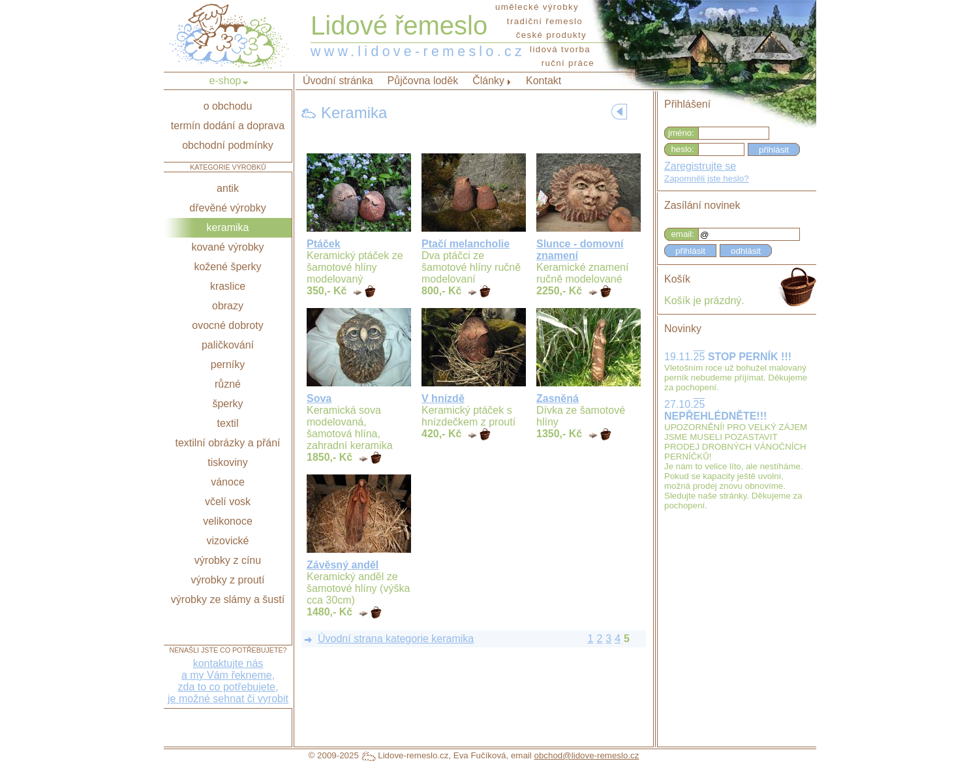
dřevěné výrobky (227, 207)
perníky (228, 364)
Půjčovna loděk (423, 80)
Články (488, 80)
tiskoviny (227, 462)
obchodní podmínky (227, 145)
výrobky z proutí (228, 579)
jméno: (681, 133)
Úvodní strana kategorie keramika (396, 638)
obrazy (227, 305)
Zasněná (557, 398)
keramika (228, 227)
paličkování (228, 344)
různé (228, 384)
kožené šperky (227, 266)
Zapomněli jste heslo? (706, 178)
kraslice (227, 286)
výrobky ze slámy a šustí (227, 599)
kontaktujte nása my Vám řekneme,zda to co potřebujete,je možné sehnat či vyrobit (228, 681)
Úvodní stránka (338, 80)
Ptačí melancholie (465, 243)
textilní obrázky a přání (228, 442)
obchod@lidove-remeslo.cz (586, 755)
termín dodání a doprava (227, 125)
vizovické (228, 540)
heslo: (682, 149)
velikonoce (228, 521)
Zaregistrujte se (700, 166)
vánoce (228, 482)
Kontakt (543, 80)
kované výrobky (227, 247)
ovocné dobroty (227, 325)
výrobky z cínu (227, 560)
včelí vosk (228, 501)
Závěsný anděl (342, 564)
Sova (319, 398)
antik (228, 188)
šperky (227, 403)
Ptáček (324, 243)
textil (228, 423)
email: (682, 234)
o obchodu (228, 106)
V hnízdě (443, 398)
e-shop (225, 80)
